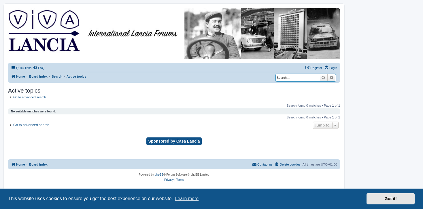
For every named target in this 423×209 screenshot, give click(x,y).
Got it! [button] (391, 198)
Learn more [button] (187, 198)
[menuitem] (38, 67)
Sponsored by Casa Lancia (174, 141)
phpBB (159, 174)
